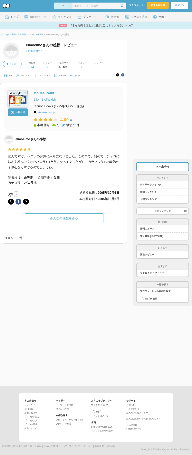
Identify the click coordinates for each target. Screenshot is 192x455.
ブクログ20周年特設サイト (104, 431)
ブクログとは (136, 5)
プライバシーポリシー (81, 446)
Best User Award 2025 (101, 427)
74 (32, 67)
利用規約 (6, 446)
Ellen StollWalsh (45, 99)
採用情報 (110, 446)
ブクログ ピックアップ (152, 273)
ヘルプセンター (133, 409)
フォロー (12, 64)
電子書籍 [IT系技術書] (151, 236)
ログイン (179, 5)
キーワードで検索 (64, 405)
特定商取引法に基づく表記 (27, 446)
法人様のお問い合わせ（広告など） (143, 419)
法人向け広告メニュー (137, 412)
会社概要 (99, 446)
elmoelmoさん (34, 50)
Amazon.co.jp (46, 112)
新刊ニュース (147, 228)
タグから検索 (62, 409)
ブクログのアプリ (99, 416)
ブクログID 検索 (148, 298)
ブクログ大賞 (30, 420)
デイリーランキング (150, 184)
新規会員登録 (158, 5)
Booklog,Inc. (164, 449)
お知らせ (130, 405)
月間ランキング (148, 199)
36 (47, 67)
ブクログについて (99, 405)
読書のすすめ (30, 428)
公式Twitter (131, 425)
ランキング (29, 405)
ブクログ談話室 (32, 416)
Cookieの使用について (55, 446)
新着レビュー (147, 254)
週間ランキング (148, 192)
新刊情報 (28, 409)
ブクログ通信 (30, 424)
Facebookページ (134, 429)
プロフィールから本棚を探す (155, 291)
